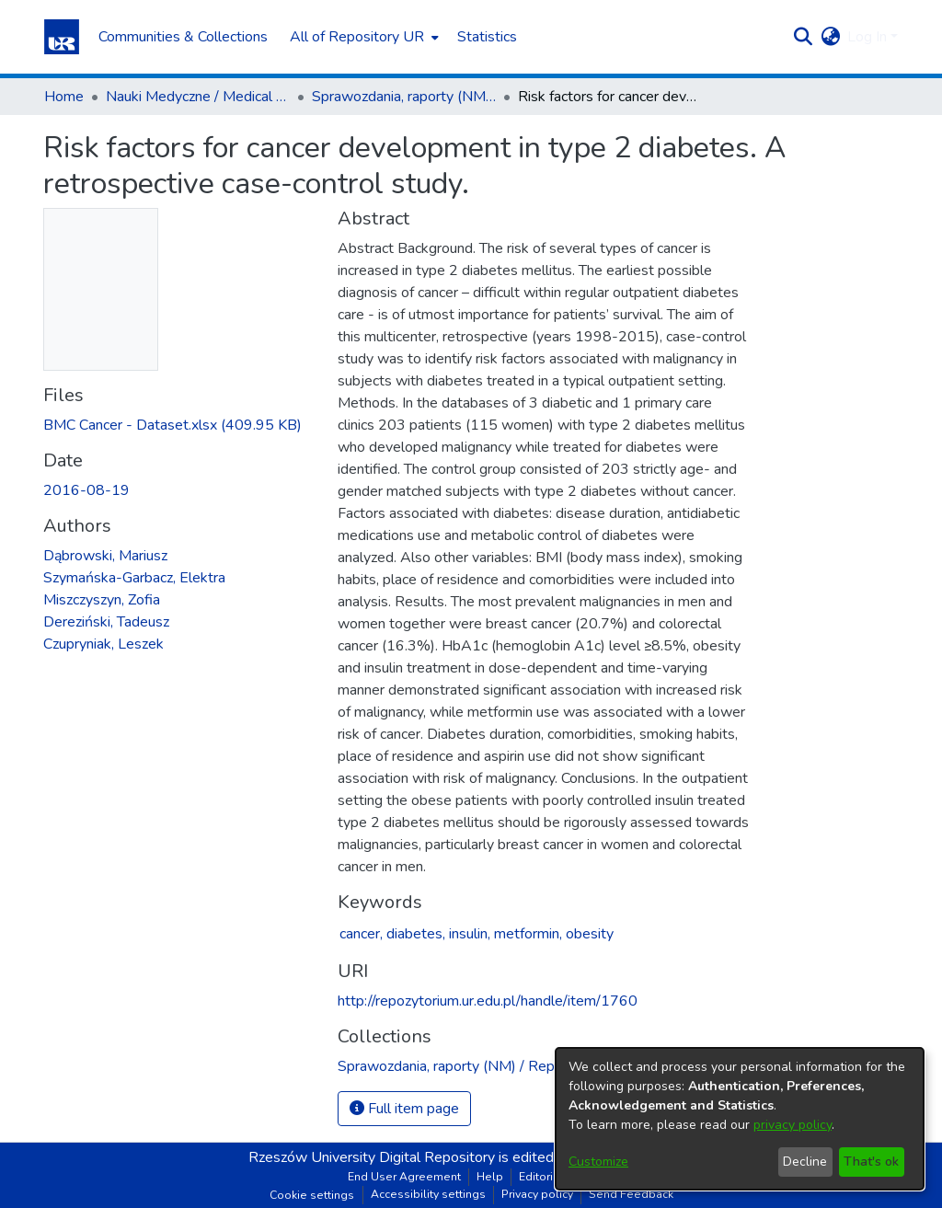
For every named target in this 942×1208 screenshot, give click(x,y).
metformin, (528, 934)
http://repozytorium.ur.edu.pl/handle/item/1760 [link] (488, 1001)
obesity (590, 934)
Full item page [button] (404, 1109)
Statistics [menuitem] (487, 37)
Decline (805, 1161)
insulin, (469, 934)
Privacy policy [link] (537, 1194)
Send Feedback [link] (631, 1194)
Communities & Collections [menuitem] (183, 37)
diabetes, (415, 934)
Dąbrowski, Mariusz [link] (105, 556)
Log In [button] (868, 37)
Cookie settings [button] (312, 1195)
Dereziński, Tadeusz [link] (106, 622)
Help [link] (490, 1176)
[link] (172, 425)
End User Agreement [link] (404, 1176)
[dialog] (740, 1119)
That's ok (871, 1161)
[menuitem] (362, 37)
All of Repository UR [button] (357, 37)
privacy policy (792, 1124)
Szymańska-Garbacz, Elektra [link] (134, 578)
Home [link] (64, 96)
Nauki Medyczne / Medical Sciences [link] (198, 96)
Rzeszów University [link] (311, 1157)
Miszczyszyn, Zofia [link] (101, 600)
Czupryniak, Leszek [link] (103, 644)
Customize (598, 1161)
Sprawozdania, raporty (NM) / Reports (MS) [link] (404, 96)
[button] (61, 36)
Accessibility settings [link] (428, 1194)
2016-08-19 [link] (86, 490)
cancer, (361, 934)
